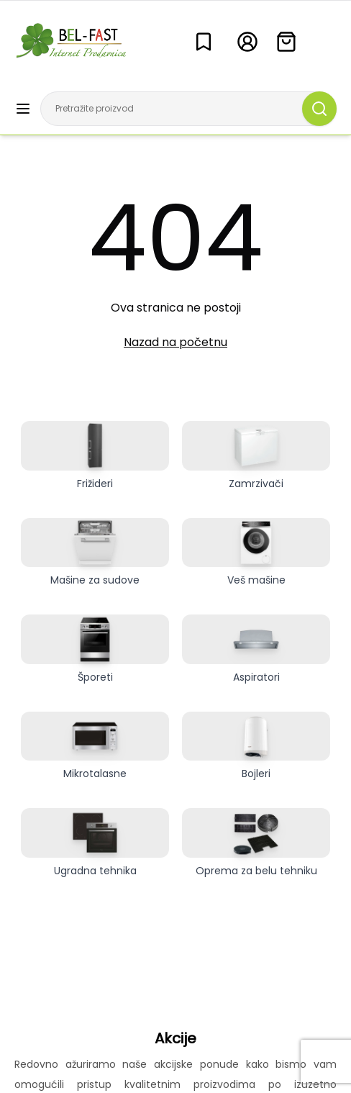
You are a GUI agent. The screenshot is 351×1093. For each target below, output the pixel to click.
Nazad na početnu (175, 342)
